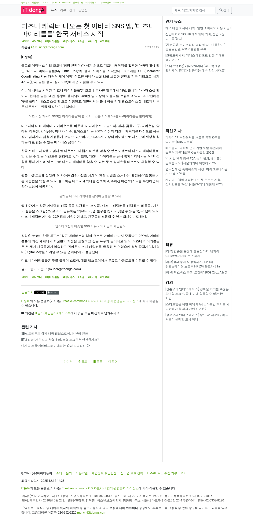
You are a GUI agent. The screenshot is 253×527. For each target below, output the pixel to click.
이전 (68, 378)
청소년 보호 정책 (131, 473)
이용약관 (82, 473)
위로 (82, 378)
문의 (69, 473)
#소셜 (81, 58)
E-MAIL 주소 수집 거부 (162, 473)
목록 (98, 378)
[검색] (193, 10)
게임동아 (36, 2)
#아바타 (92, 58)
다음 (112, 378)
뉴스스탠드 (106, 2)
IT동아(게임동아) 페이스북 (53, 330)
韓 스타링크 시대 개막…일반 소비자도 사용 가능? (198, 28)
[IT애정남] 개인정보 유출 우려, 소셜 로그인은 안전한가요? (60, 356)
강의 (72, 10)
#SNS (25, 58)
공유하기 (27, 309)
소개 (59, 473)
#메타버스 (69, 58)
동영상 (82, 10)
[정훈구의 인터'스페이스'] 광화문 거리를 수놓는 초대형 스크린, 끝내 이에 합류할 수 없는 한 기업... (197, 293)
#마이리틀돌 (52, 58)
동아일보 (25, 2)
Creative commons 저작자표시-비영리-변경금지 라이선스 (100, 318)
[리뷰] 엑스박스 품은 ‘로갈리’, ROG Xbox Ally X (196, 272)
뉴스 (54, 10)
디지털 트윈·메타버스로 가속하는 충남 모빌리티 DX (55, 363)
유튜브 (45, 2)
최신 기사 (173, 130)
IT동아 (25, 318)
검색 (224, 10)
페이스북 (66, 2)
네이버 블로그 (92, 2)
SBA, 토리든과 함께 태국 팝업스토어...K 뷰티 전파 (54, 350)
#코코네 (105, 58)
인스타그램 (78, 2)
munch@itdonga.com (49, 64)
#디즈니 (37, 58)
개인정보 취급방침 (104, 473)
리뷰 (63, 10)
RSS (183, 473)
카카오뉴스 (118, 2)
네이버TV (55, 2)
